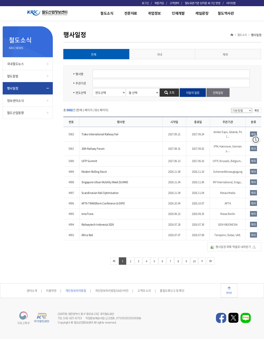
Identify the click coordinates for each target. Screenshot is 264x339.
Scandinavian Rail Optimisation (100, 193)
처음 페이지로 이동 (114, 261)
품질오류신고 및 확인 (172, 290)
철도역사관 (226, 13)
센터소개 (32, 290)
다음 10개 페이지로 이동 (202, 261)
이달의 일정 (192, 93)
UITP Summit (89, 161)
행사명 (79, 74)
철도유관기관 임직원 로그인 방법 (202, 3)
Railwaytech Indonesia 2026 (97, 224)
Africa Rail (87, 235)
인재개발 (178, 13)
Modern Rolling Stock (94, 171)
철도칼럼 (12, 76)
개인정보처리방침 (75, 290)
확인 (257, 110)
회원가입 (159, 3)
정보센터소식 (15, 100)
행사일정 (12, 88)
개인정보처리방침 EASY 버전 (111, 290)
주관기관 (80, 83)
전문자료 (130, 13)
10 (194, 261)
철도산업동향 (15, 112)
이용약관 (51, 290)
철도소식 (106, 13)
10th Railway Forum (93, 148)
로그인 (145, 3)
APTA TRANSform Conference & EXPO (103, 203)
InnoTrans (87, 214)
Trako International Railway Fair (100, 134)
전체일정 (218, 93)
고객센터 (174, 3)
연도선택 (80, 93)
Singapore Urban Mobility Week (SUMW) (104, 182)
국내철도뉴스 (15, 64)
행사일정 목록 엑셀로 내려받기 (233, 247)
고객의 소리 (144, 290)
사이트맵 (231, 3)
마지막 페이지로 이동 (210, 261)
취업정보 (154, 13)
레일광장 (202, 13)
